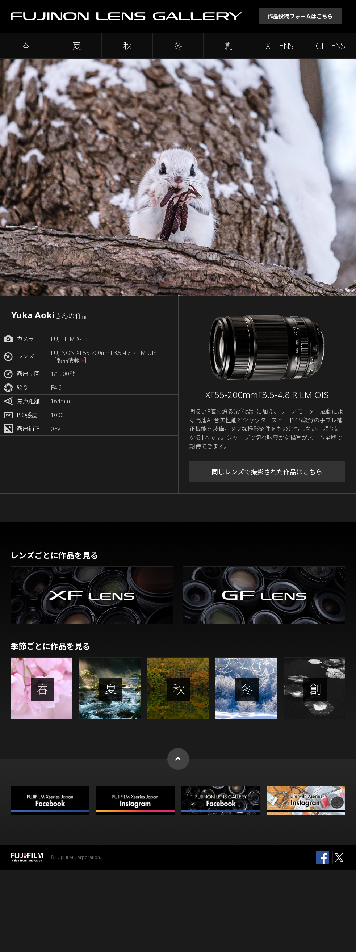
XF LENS (279, 45)
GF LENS (330, 45)
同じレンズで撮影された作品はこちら (266, 471)
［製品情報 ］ (70, 360)
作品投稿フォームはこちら (300, 16)
